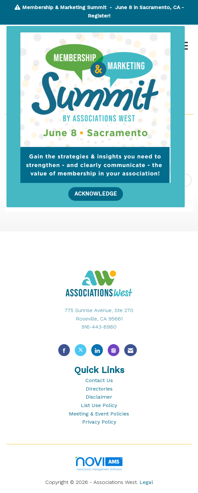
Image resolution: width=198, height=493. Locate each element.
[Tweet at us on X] (80, 350)
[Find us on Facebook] (64, 350)
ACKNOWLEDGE (95, 194)
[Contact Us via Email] (130, 350)
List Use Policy (99, 405)
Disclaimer (99, 397)
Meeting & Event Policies (99, 414)
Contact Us (99, 380)
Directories (99, 389)
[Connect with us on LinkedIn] (97, 350)
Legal (146, 482)
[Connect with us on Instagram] (113, 350)
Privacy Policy (99, 422)
